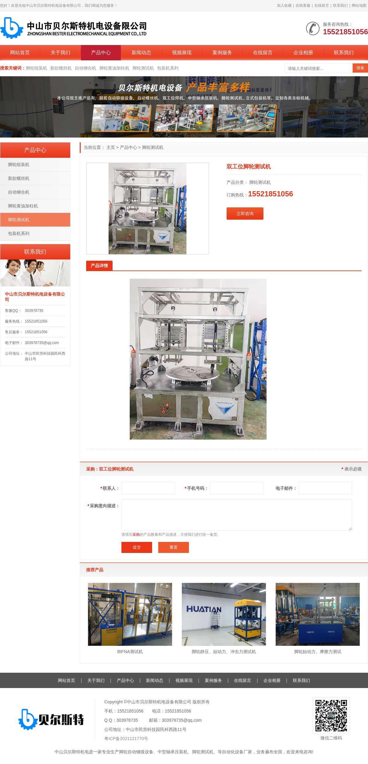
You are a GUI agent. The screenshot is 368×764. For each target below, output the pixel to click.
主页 (110, 147)
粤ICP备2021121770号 (126, 738)
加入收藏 (284, 5)
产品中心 (101, 52)
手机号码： (197, 488)
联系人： (110, 488)
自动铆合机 (85, 68)
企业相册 (303, 52)
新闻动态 (141, 52)
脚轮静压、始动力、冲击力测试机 (224, 651)
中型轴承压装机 (173, 751)
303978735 (34, 310)
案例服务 (222, 52)
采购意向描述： (104, 505)
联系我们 (340, 5)
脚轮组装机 (36, 68)
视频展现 (182, 52)
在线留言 (321, 5)
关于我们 (60, 52)
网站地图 (359, 5)
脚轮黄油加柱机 (114, 68)
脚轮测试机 (143, 68)
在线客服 (303, 5)
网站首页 (20, 52)
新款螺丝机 (61, 68)
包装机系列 (167, 68)
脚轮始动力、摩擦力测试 (317, 651)
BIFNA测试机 (130, 651)
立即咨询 (245, 213)
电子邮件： (286, 488)
